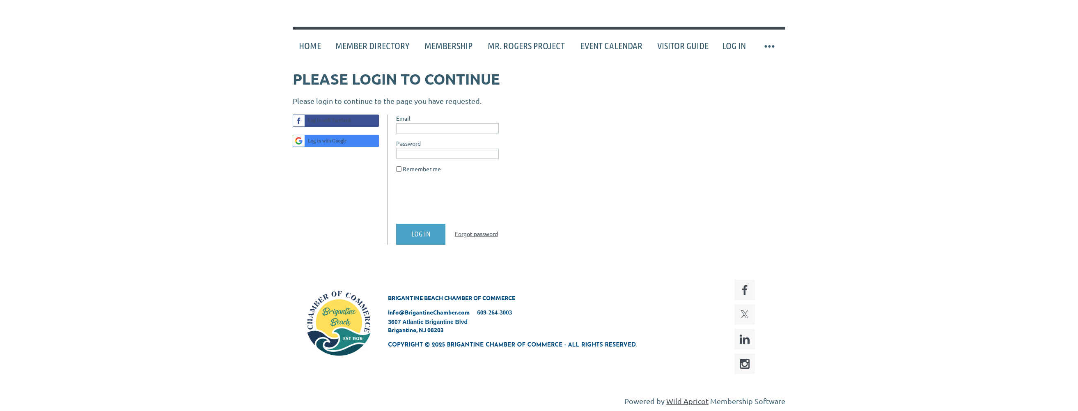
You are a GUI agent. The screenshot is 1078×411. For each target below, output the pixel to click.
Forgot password (476, 233)
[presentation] (458, 202)
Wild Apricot (687, 401)
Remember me (422, 168)
